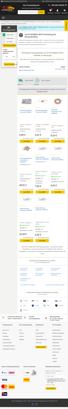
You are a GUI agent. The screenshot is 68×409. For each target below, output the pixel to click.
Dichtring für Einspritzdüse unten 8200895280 (56, 111)
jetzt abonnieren (51, 388)
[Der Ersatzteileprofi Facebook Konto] (33, 405)
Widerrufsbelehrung (41, 339)
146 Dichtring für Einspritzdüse (24, 269)
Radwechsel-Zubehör (58, 333)
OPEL (46, 305)
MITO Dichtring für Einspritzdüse (40, 274)
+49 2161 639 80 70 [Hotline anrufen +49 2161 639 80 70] (59, 5)
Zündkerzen (55, 352)
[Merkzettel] (50, 11)
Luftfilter (54, 361)
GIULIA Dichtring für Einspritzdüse (55, 269)
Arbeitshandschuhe (57, 339)
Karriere (21, 336)
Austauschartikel (7, 342)
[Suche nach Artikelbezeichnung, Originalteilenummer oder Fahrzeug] (28, 12)
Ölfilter (54, 355)
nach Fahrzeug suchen (10, 64)
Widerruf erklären (41, 347)
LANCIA (35, 305)
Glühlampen (55, 342)
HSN (6, 56)
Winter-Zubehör (56, 349)
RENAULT (24, 310)
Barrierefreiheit (40, 333)
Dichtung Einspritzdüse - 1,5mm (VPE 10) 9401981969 (26, 160)
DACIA (34, 301)
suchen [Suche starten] (41, 12)
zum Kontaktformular (34, 318)
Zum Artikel (26, 141)
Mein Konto (6, 330)
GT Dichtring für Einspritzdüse (24, 274)
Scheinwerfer (56, 346)
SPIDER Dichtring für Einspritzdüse (56, 274)
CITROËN (24, 301)
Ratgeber (21, 339)
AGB (37, 330)
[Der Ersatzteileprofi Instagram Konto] (35, 405)
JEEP (23, 305)
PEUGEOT (59, 305)
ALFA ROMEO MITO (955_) (42, 70)
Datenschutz (39, 336)
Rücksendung (6, 339)
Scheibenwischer (57, 336)
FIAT (46, 301)
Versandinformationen (9, 346)
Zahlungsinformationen (9, 349)
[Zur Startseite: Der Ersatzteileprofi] (8, 8)
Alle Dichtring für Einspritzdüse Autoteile (55, 285)
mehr (52, 382)
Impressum (39, 342)
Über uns (21, 333)
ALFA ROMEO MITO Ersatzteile (27, 285)
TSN (13, 56)
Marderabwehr (56, 330)
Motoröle (54, 358)
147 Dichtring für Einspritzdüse (39, 269)
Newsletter (5, 336)
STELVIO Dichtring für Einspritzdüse (25, 279)
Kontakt (5, 333)
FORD (58, 301)
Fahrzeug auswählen (10, 45)
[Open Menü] (3, 18)
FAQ (20, 330)
